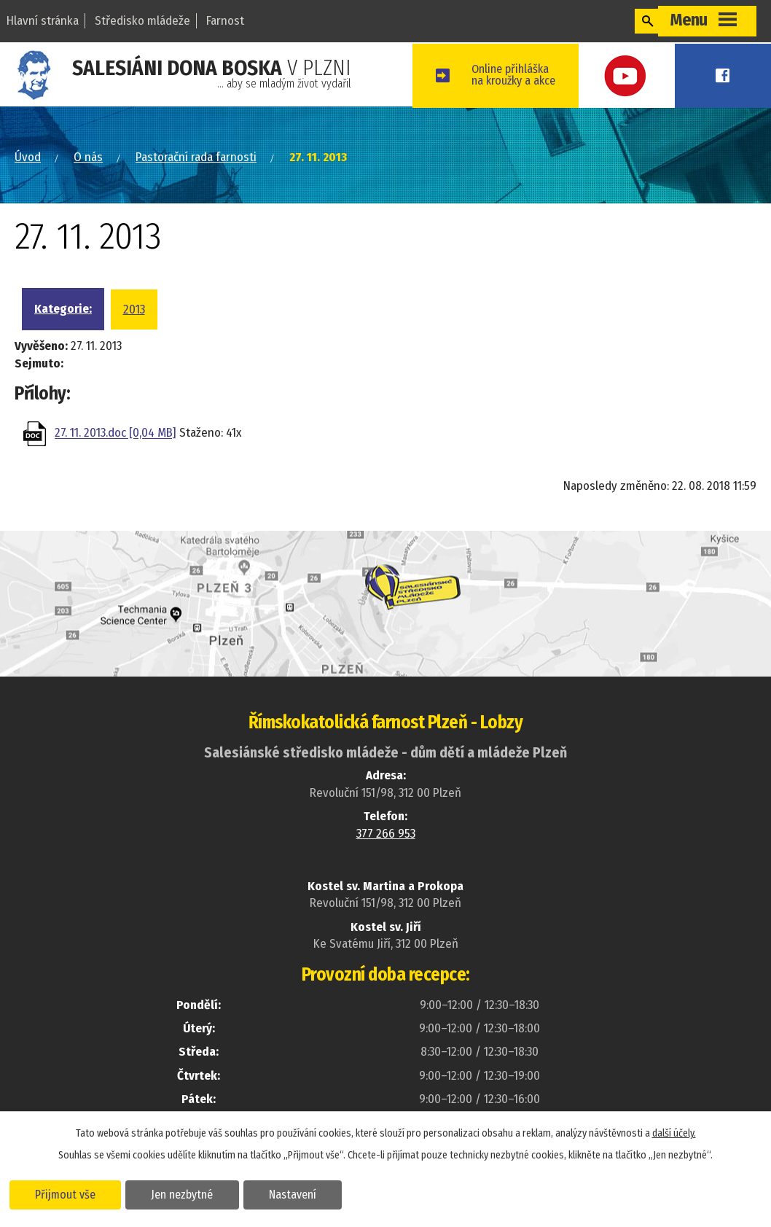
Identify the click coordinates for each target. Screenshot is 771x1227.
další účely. (674, 1132)
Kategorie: (63, 307)
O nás (88, 156)
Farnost (225, 20)
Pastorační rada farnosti (196, 156)
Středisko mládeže (142, 20)
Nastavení (301, 1193)
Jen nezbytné (188, 1193)
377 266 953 (385, 832)
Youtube (672, 74)
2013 (134, 308)
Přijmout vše (67, 1193)
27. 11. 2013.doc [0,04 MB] (115, 432)
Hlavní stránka (43, 20)
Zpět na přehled (100, 490)
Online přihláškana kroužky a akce (570, 74)
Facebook (738, 74)
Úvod (28, 156)
